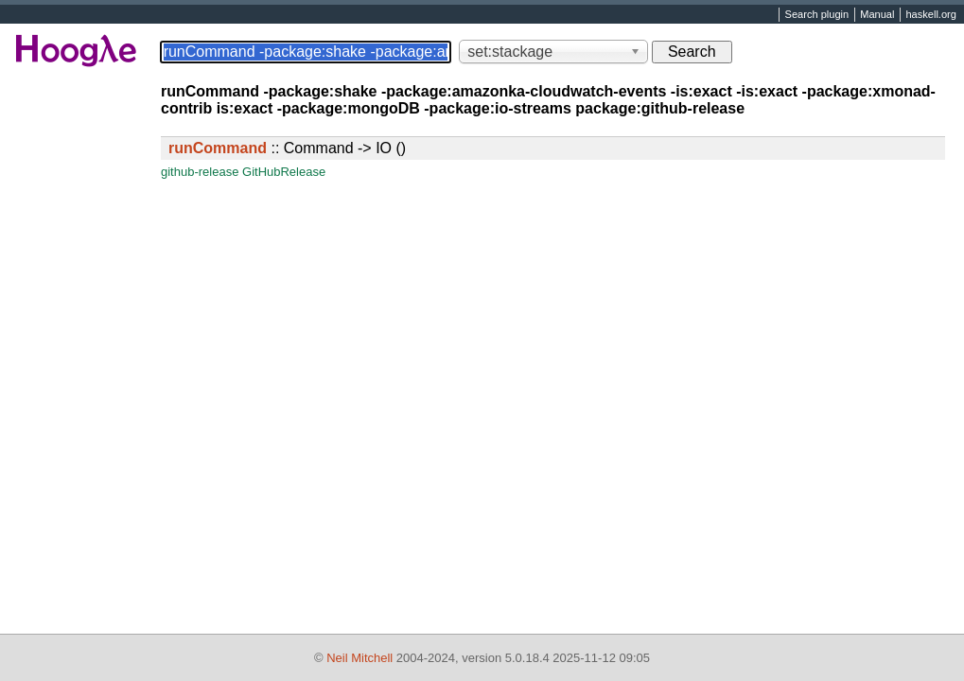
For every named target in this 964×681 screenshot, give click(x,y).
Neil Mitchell (359, 658)
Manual (877, 15)
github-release (199, 172)
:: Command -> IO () (287, 148)
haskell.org (930, 15)
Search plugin (817, 15)
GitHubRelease (283, 172)
